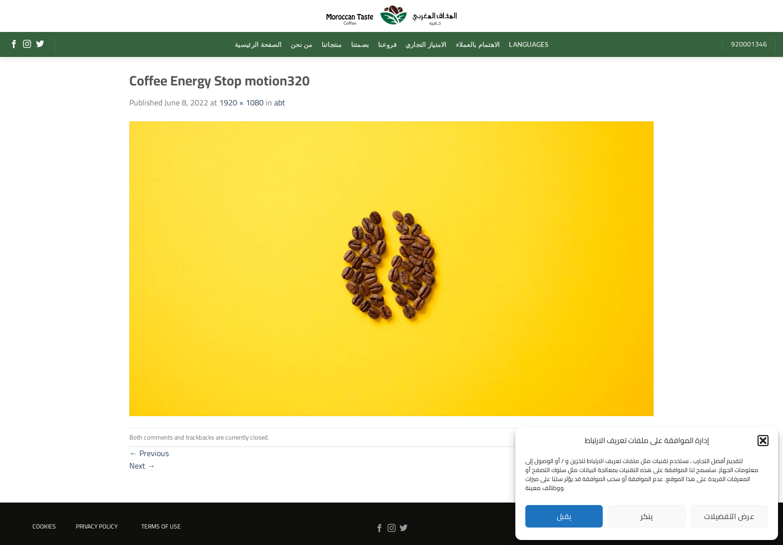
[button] (763, 441)
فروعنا (387, 44)
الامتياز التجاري (426, 44)
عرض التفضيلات (729, 516)
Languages (528, 44)
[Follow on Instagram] (27, 44)
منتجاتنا (332, 44)
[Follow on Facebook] (14, 44)
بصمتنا (360, 44)
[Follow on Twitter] (40, 44)
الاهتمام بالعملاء (478, 44)
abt (279, 102)
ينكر (647, 516)
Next (142, 465)
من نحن (302, 44)
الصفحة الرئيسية (258, 44)
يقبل (564, 516)
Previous (149, 453)
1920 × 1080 (241, 102)
